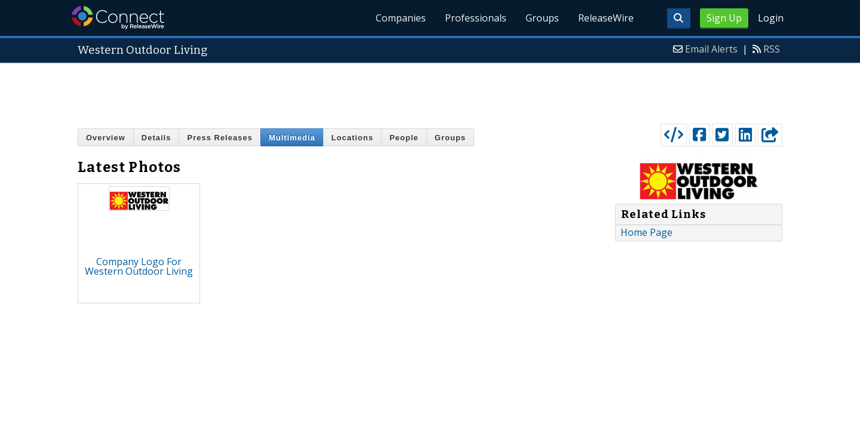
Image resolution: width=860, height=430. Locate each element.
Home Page (646, 232)
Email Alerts (711, 49)
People (404, 137)
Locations (352, 137)
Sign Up (724, 17)
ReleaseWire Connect (118, 17)
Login (771, 17)
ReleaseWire (606, 17)
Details (156, 137)
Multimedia (292, 137)
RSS (771, 49)
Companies (401, 17)
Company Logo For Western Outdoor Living (139, 266)
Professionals (475, 17)
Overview (105, 137)
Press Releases (219, 137)
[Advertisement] (430, 91)
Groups (542, 17)
